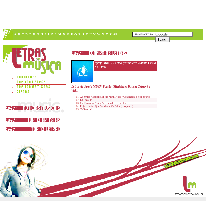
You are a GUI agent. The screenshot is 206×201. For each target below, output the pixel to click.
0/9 (115, 34)
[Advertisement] (103, 14)
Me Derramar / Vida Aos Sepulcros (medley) (103, 103)
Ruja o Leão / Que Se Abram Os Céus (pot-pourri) (106, 106)
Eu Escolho (86, 99)
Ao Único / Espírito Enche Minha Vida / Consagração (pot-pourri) (115, 96)
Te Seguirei (86, 109)
